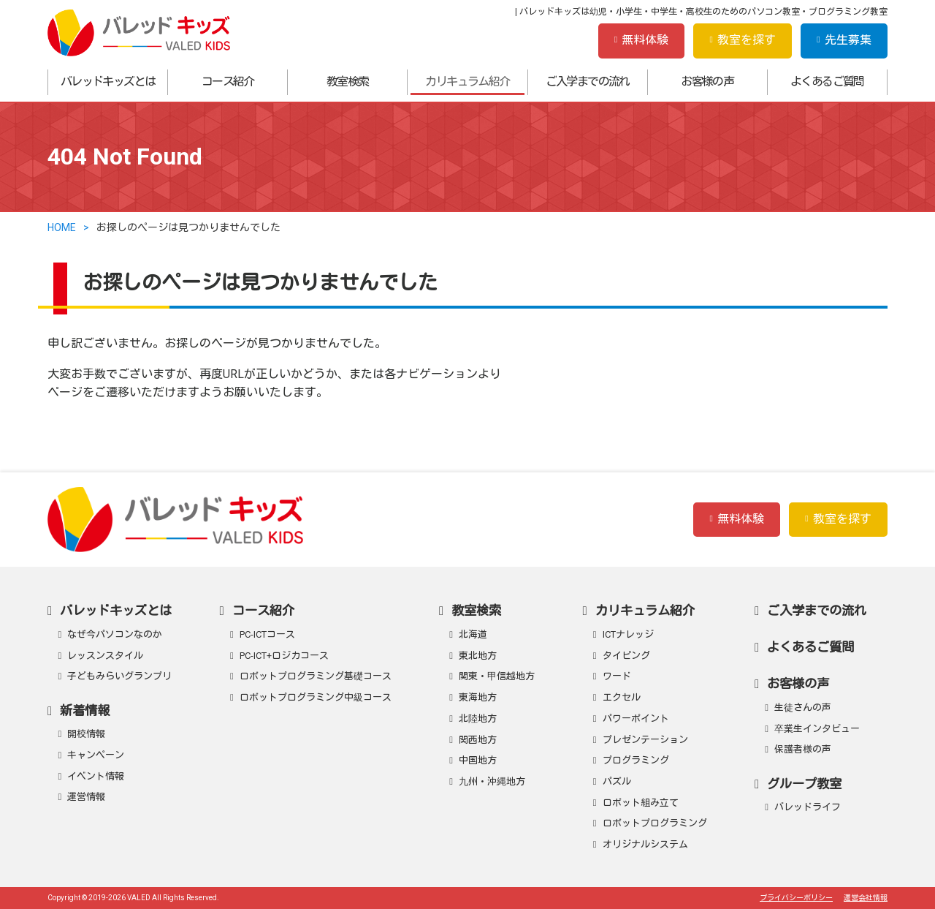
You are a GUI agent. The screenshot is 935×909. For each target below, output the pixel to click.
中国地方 (478, 760)
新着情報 (85, 711)
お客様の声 (707, 81)
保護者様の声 (802, 749)
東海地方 (478, 697)
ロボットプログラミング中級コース (316, 697)
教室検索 (348, 81)
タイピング (626, 655)
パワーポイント (636, 718)
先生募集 (844, 40)
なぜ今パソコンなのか (114, 634)
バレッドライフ (807, 806)
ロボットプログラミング (655, 823)
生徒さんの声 (802, 707)
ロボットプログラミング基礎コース (316, 676)
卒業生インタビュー (817, 728)
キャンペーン (95, 755)
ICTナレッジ (628, 634)
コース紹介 (228, 81)
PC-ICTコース (267, 634)
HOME (61, 227)
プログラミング (636, 760)
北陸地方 (478, 718)
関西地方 (478, 739)
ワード (617, 676)
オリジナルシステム (645, 844)
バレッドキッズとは (108, 81)
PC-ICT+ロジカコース (284, 655)
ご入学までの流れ (588, 81)
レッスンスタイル (105, 655)
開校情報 (86, 733)
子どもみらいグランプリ (119, 676)
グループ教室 (804, 784)
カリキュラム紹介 (467, 81)
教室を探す (742, 40)
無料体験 (641, 40)
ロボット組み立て (641, 802)
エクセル (622, 697)
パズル (617, 781)
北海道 (473, 634)
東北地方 (478, 655)
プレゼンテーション (645, 739)
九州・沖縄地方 (492, 781)
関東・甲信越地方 (497, 676)
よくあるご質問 (827, 81)
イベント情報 (95, 776)
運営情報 (86, 796)
